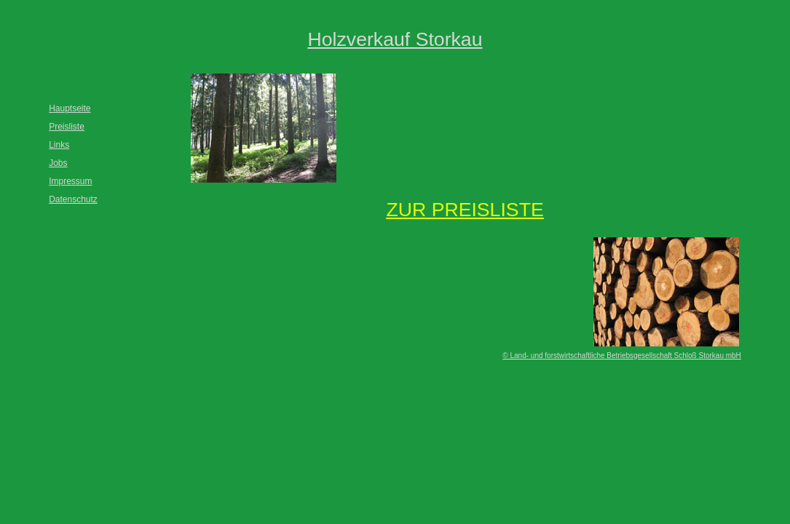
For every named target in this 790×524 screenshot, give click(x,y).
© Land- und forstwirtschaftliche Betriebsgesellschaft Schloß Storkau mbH (621, 356)
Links (59, 145)
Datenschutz (73, 199)
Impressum (70, 181)
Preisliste (66, 127)
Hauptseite (69, 108)
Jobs (58, 163)
